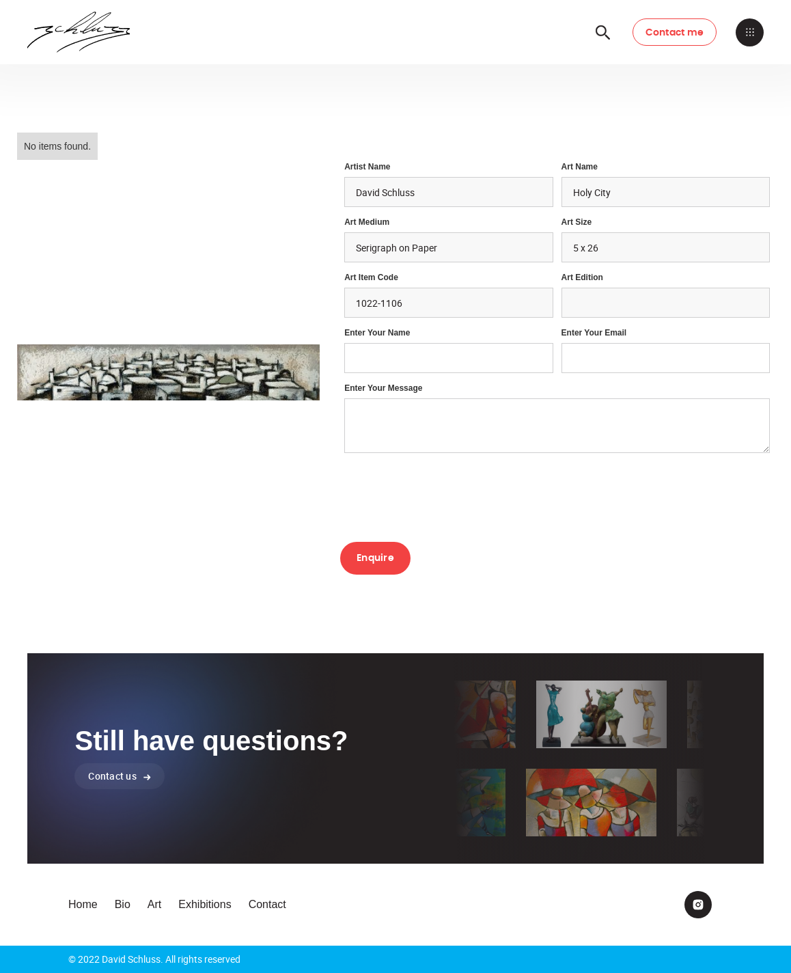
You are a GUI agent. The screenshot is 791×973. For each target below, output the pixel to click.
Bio (122, 904)
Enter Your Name (377, 333)
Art (154, 904)
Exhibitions (204, 904)
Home (83, 904)
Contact (267, 904)
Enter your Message (383, 388)
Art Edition (582, 277)
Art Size (576, 222)
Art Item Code (371, 277)
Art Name (579, 167)
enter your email (594, 333)
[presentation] (444, 496)
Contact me (675, 33)
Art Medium (366, 222)
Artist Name (367, 167)
